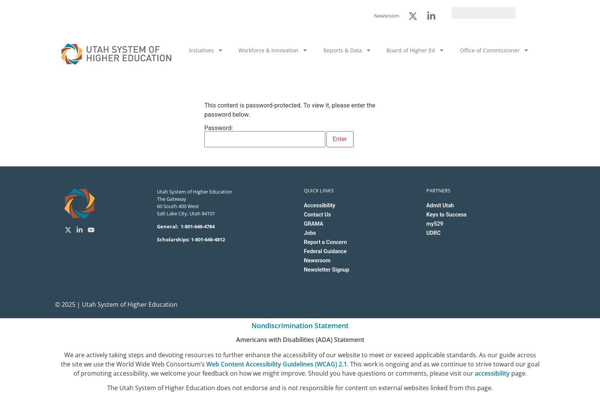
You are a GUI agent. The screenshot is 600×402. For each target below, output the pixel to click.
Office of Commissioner (494, 50)
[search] (483, 13)
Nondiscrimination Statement (300, 325)
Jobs (310, 233)
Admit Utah (440, 205)
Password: (264, 136)
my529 (434, 224)
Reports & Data (347, 50)
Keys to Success (446, 215)
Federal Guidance (325, 251)
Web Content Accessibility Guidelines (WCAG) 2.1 (276, 364)
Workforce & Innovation (273, 50)
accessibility (492, 373)
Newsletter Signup (326, 270)
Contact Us (317, 215)
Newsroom (317, 260)
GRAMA (313, 224)
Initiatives (206, 50)
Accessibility (319, 205)
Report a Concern (325, 242)
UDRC (433, 233)
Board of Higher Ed (415, 50)
